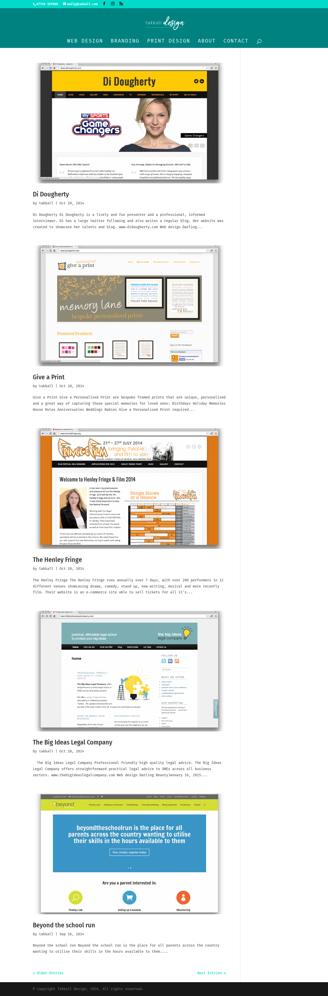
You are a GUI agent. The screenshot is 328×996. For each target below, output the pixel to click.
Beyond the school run (64, 925)
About (207, 41)
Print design (168, 41)
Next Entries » (211, 973)
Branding (125, 41)
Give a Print (49, 377)
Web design (85, 41)
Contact (236, 41)
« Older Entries (48, 973)
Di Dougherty (51, 194)
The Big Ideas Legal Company (72, 742)
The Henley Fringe (57, 560)
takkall (46, 203)
